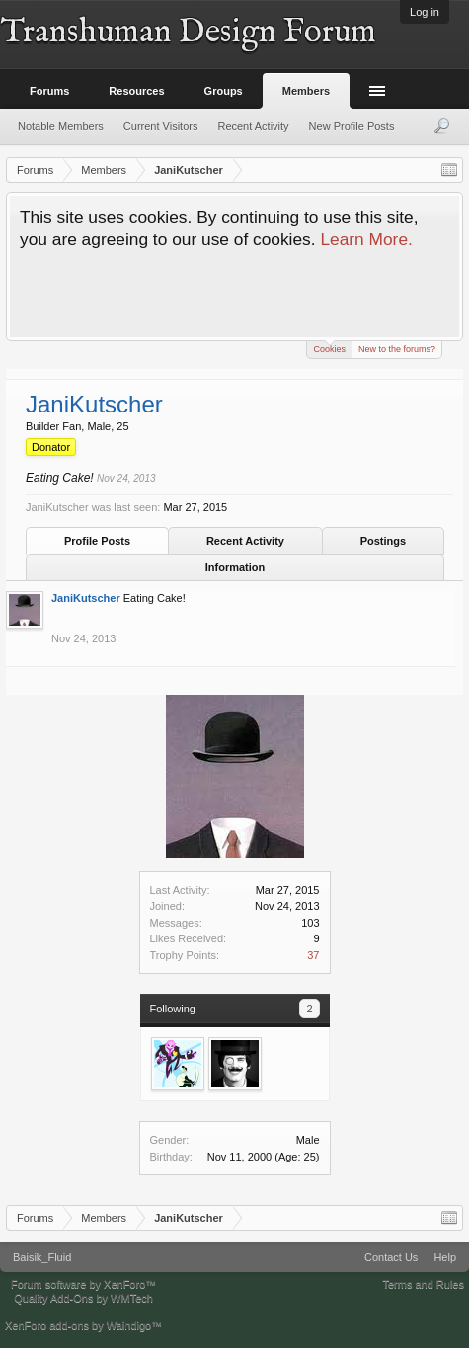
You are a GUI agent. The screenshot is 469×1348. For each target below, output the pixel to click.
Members (306, 91)
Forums (49, 91)
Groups (223, 91)
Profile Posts (97, 541)
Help (444, 1257)
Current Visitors (160, 126)
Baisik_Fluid (42, 1257)
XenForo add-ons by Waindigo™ (83, 1325)
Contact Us (391, 1257)
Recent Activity (245, 541)
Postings (383, 541)
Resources (136, 91)
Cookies (329, 347)
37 (313, 955)
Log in (424, 12)
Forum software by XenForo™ (83, 1284)
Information (235, 567)
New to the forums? (396, 349)
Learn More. (366, 239)
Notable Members (61, 126)
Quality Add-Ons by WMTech (83, 1298)
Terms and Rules (423, 1284)
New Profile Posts (352, 126)
